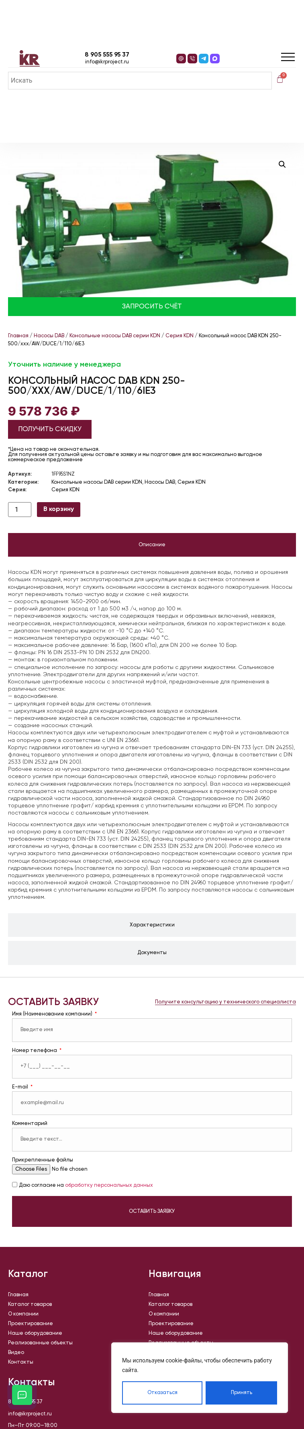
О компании (23, 1314)
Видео (16, 1352)
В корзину (58, 509)
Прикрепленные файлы (42, 1160)
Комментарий (29, 1123)
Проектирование (30, 1323)
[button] (282, 164)
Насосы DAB (49, 336)
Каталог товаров (30, 1304)
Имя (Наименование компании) (53, 1014)
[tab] (152, 545)
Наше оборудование (35, 1333)
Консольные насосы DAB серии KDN (114, 336)
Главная (18, 336)
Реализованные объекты (40, 1343)
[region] (199, 1377)
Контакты (20, 1362)
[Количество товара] (19, 509)
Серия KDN (179, 336)
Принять (241, 1392)
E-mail (20, 1087)
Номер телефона (35, 1050)
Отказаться (162, 1392)
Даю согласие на (86, 1185)
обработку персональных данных (109, 1185)
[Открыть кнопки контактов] (22, 1395)
